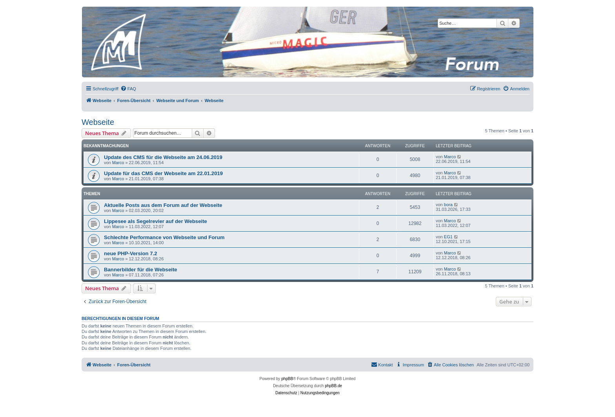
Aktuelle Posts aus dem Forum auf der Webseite (163, 205)
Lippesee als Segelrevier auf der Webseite (155, 221)
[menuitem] (128, 88)
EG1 (448, 236)
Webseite (98, 122)
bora (448, 204)
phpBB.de (333, 386)
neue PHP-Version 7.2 (130, 253)
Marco (118, 162)
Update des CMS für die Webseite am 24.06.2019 (163, 157)
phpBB (287, 379)
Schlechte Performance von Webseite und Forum (164, 237)
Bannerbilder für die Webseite (140, 270)
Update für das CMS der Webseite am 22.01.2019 (163, 173)
